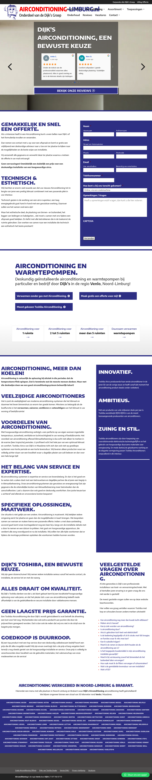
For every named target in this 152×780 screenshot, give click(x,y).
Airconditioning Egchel (36, 710)
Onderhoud (73, 15)
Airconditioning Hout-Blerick (23, 721)
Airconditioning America (139, 717)
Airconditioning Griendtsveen (21, 713)
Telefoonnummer (93, 175)
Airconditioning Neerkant (125, 728)
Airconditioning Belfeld (135, 702)
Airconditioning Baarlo (61, 702)
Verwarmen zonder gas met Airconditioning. (42, 295)
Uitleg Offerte (142, 2)
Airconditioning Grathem (138, 710)
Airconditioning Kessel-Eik (74, 721)
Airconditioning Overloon (138, 731)
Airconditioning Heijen (12, 717)
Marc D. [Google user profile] (89, 56)
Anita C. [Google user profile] (53, 56)
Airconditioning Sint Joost (41, 739)
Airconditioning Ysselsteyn (102, 749)
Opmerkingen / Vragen (94, 195)
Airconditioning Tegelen (41, 742)
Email (87, 162)
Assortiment (115, 9)
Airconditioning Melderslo (136, 724)
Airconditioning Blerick (46, 706)
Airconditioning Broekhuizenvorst (76, 713)
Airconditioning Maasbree (86, 702)
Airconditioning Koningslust (101, 721)
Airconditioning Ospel (114, 731)
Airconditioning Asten (39, 702)
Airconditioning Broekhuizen (127, 706)
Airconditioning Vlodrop (39, 746)
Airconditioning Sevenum (16, 739)
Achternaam (121, 131)
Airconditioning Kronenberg (129, 721)
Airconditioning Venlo (115, 742)
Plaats (86, 153)
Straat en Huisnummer (93, 144)
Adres (87, 140)
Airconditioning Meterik (51, 728)
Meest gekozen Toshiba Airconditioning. (39, 306)
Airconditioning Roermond (103, 735)
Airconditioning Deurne (13, 710)
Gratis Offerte (75, 9)
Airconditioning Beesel (111, 702)
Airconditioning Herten (64, 717)
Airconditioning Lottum (60, 724)
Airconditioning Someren (114, 739)
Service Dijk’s (64, 770)
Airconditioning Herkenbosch (38, 717)
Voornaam (87, 131)
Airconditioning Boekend (100, 706)
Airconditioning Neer (101, 728)
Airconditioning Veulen (15, 746)
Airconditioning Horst (115, 717)
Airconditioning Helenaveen (131, 713)
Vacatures (100, 15)
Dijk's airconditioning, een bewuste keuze (74, 37)
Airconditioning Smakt (90, 739)
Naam (87, 126)
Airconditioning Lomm (37, 724)
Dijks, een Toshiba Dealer (48, 770)
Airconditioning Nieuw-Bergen (16, 731)
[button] (135, 774)
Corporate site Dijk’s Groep (124, 2)
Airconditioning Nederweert (77, 728)
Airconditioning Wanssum (91, 746)
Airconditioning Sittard (66, 739)
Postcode (120, 153)
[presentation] (101, 228)
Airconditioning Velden (92, 742)
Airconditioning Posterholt (52, 735)
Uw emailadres (89, 166)
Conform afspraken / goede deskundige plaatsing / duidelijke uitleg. (92, 70)
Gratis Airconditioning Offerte (25, 770)
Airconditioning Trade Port (67, 742)
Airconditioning (94, 9)
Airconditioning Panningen (25, 735)
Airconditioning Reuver (78, 735)
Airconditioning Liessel (14, 724)
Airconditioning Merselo (26, 728)
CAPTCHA (88, 221)
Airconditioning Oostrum (90, 731)
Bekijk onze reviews (74, 90)
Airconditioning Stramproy (15, 742)
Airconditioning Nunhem (43, 731)
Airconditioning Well (137, 746)
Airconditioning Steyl (137, 739)
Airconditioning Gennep (88, 710)
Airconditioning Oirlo (66, 731)
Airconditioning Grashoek (112, 710)
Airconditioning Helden (105, 713)
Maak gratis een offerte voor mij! (99, 295)
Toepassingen (134, 9)
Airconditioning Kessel (49, 721)
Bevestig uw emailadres (126, 166)
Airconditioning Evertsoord (62, 710)
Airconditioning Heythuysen (89, 717)
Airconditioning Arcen (16, 702)
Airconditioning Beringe (22, 706)
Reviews (87, 15)
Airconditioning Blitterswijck (73, 706)
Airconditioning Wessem (76, 749)
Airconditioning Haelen (48, 713)
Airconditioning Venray (138, 742)
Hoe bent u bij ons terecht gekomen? (103, 185)
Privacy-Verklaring (78, 770)
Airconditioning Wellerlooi (50, 749)
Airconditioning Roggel (128, 735)
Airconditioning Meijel (111, 724)
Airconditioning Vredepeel (65, 746)
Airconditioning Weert (115, 746)
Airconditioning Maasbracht (86, 724)
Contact (113, 15)
